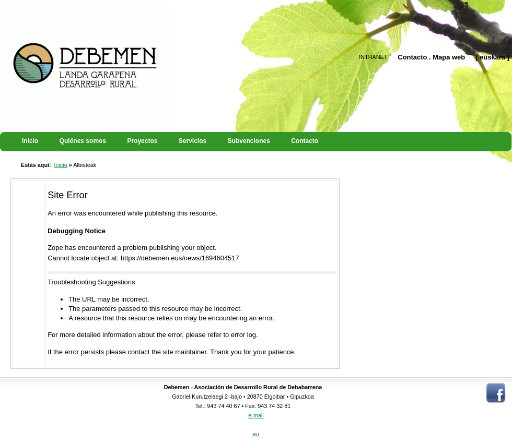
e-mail (255, 415)
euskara (492, 57)
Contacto (412, 57)
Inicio (30, 141)
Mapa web (449, 57)
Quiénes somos (83, 141)
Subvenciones (249, 141)
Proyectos (142, 141)
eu (256, 434)
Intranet (373, 57)
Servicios (192, 141)
